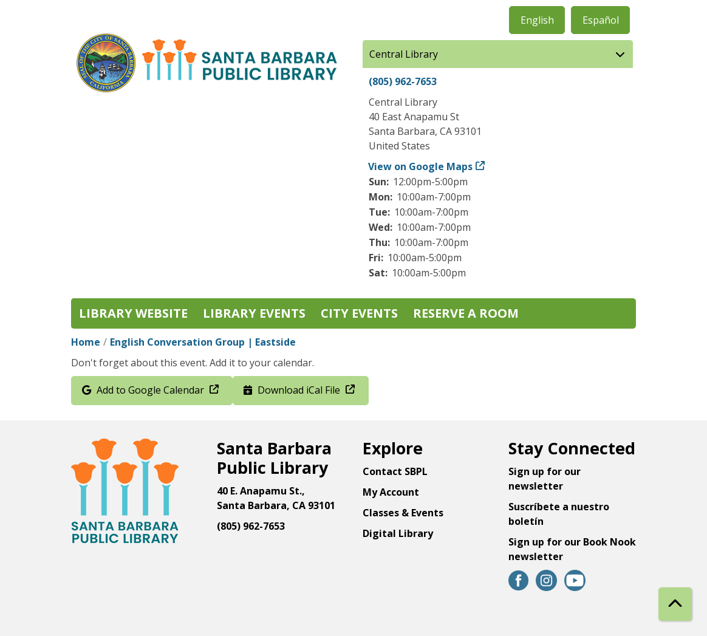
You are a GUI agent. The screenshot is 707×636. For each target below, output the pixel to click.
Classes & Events (403, 512)
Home (85, 342)
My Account (391, 492)
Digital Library (398, 533)
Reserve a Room (466, 313)
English (537, 20)
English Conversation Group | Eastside (203, 342)
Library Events (254, 313)
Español (600, 20)
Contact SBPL (395, 471)
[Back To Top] (675, 604)
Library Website (133, 313)
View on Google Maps (421, 166)
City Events (359, 313)
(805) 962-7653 (403, 81)
